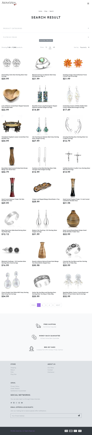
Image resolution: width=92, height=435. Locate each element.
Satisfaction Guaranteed (18, 391)
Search (52, 11)
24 (50, 47)
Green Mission (15, 388)
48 (54, 47)
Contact (50, 370)
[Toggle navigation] (88, 3)
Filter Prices (46, 40)
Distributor (51, 372)
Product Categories (12, 28)
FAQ (12, 372)
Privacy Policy (15, 386)
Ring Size (13, 374)
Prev (34, 305)
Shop (45, 11)
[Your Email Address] (44, 415)
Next (58, 305)
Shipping (13, 368)
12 (46, 47)
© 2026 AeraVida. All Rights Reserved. (23, 431)
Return (13, 370)
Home (40, 11)
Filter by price (10, 37)
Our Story (51, 368)
